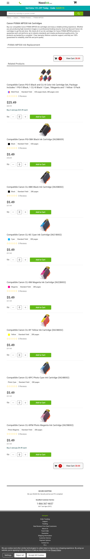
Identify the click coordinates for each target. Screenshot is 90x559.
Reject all (20, 555)
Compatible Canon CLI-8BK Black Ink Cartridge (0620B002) (35, 187)
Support (45, 521)
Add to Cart (40, 117)
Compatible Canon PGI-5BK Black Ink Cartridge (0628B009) (35, 139)
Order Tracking (45, 519)
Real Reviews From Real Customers (45, 526)
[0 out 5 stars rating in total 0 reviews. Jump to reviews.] (17, 96)
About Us (45, 528)
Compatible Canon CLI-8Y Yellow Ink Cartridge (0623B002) (35, 330)
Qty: (8, 117)
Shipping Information (45, 535)
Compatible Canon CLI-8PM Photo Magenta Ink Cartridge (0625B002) (40, 425)
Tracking (45, 524)
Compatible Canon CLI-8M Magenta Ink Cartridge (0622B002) (36, 282)
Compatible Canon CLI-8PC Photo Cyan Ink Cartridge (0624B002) (38, 377)
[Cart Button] (78, 2)
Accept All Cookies (36, 555)
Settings (8, 555)
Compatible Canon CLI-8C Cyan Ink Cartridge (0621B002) (34, 234)
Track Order (45, 531)
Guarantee (45, 533)
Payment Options (45, 540)
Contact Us (45, 543)
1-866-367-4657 (45, 503)
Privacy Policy (56, 550)
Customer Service (45, 538)
